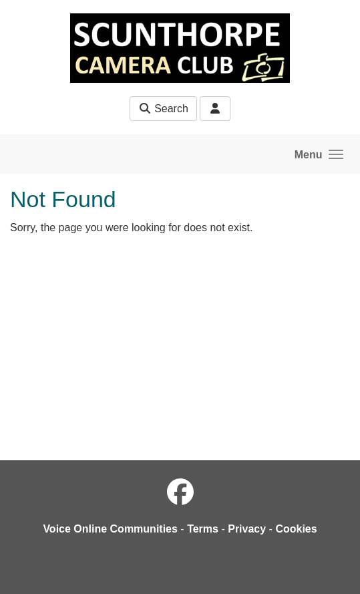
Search (163, 108)
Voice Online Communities (110, 529)
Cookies (296, 529)
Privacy (247, 529)
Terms (202, 529)
